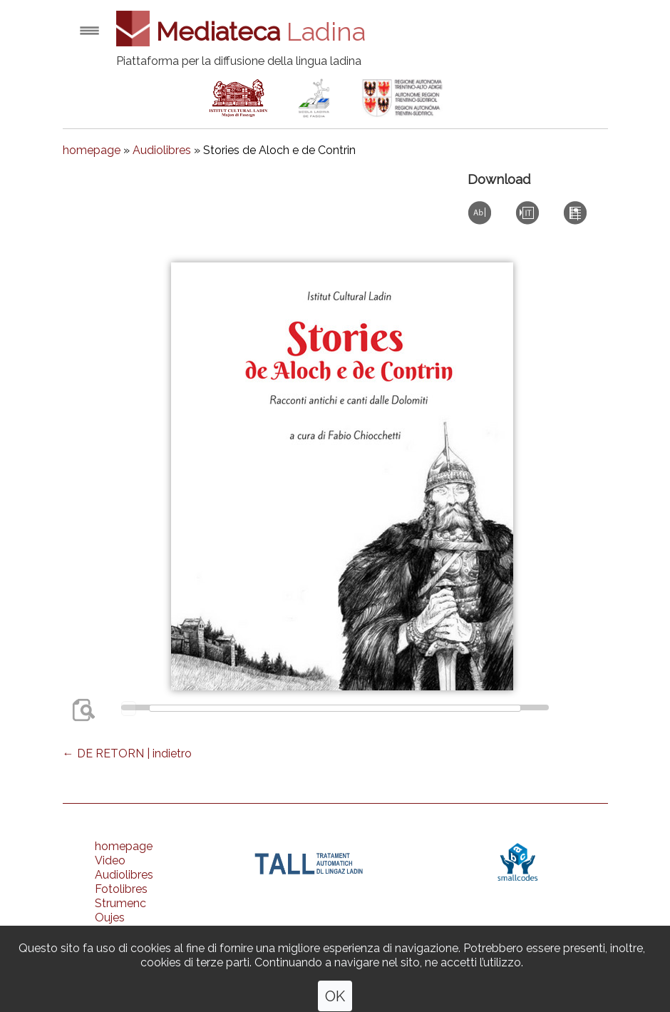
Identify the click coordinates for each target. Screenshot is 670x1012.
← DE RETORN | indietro (127, 753)
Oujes (110, 917)
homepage (91, 150)
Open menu (89, 30)
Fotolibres (121, 889)
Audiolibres (162, 150)
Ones (109, 932)
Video (110, 860)
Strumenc (120, 903)
